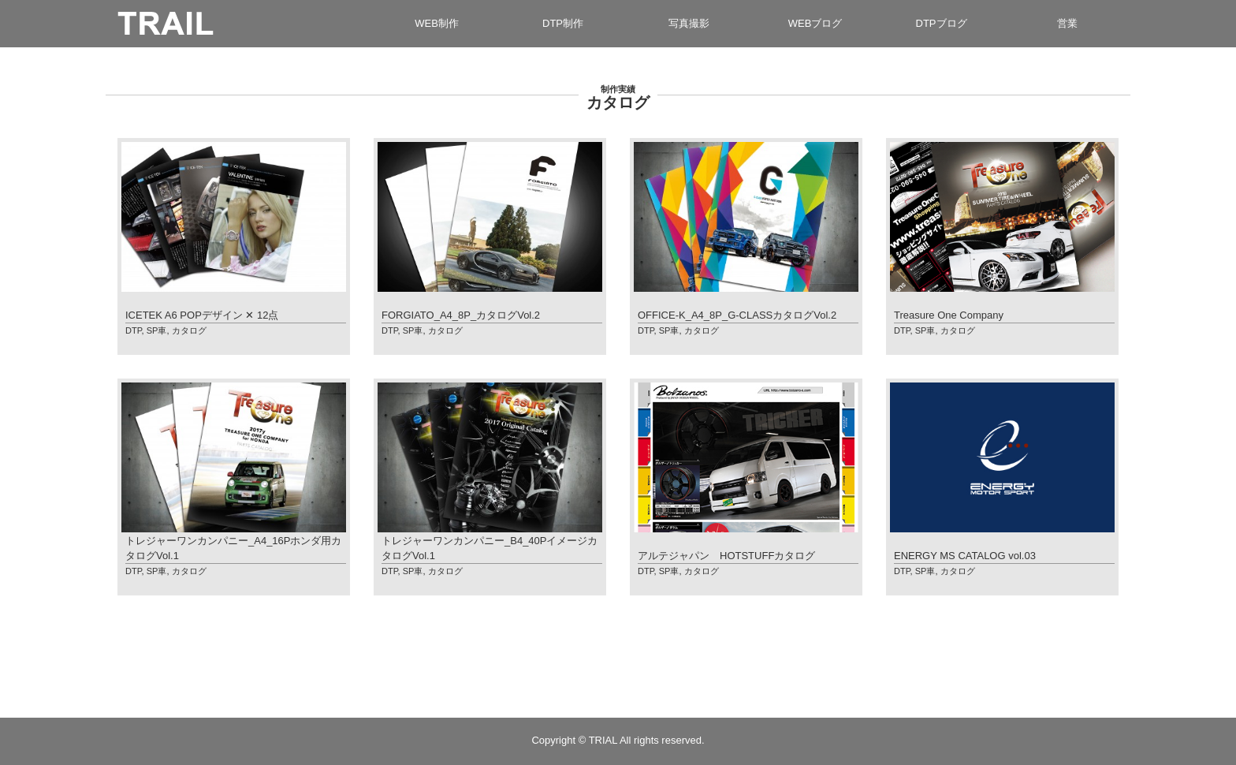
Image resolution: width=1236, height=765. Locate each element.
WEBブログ (815, 23)
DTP (133, 330)
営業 (1067, 23)
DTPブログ (941, 23)
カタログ (189, 330)
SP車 (157, 330)
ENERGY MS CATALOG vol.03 (965, 556)
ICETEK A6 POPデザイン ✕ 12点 (202, 315)
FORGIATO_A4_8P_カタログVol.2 (461, 315)
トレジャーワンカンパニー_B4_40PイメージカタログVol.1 (490, 548)
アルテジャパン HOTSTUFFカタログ (726, 556)
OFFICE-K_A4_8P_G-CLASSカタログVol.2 (737, 315)
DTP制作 (562, 23)
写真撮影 (688, 23)
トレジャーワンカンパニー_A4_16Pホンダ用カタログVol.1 (233, 548)
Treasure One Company (948, 315)
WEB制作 (437, 23)
